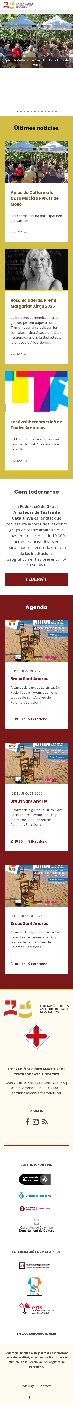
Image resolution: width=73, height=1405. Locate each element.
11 (52, 111)
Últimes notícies (36, 128)
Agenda (36, 607)
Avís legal (28, 1386)
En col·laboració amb (36, 1334)
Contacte (45, 1386)
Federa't (36, 579)
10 (49, 111)
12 (56, 111)
